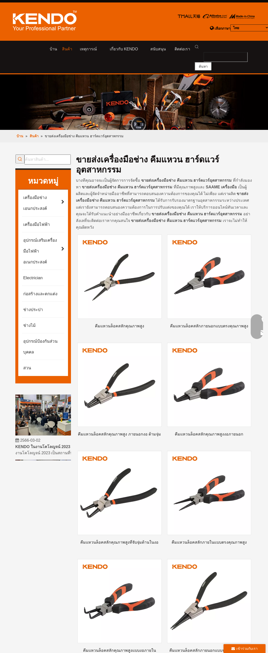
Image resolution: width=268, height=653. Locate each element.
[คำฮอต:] (246, 47)
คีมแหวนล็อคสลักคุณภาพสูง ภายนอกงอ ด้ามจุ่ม (119, 424)
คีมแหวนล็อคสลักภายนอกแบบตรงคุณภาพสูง (209, 313)
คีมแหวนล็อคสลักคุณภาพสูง (119, 313)
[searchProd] (221, 47)
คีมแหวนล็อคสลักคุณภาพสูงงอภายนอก (209, 424)
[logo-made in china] (241, 16)
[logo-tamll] (189, 16)
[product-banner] (134, 85)
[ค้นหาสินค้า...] (47, 142)
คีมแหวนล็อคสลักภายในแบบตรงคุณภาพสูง (209, 536)
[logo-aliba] (215, 16)
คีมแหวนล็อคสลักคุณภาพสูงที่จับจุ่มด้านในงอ (119, 536)
